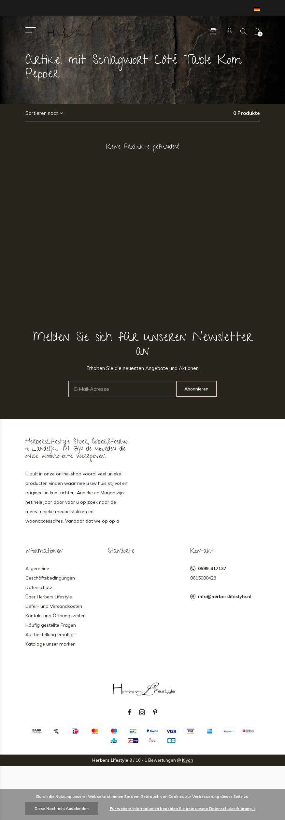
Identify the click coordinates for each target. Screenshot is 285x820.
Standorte (121, 551)
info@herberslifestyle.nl (224, 596)
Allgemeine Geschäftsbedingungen (50, 573)
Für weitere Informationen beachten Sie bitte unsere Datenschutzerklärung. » (183, 808)
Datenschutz (38, 587)
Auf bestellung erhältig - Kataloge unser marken (51, 639)
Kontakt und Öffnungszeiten (55, 616)
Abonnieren (196, 389)
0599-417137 (212, 568)
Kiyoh (187, 760)
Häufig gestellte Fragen (50, 625)
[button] (31, 30)
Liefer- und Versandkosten (53, 606)
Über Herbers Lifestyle (48, 597)
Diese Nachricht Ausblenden (62, 808)
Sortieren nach (41, 113)
